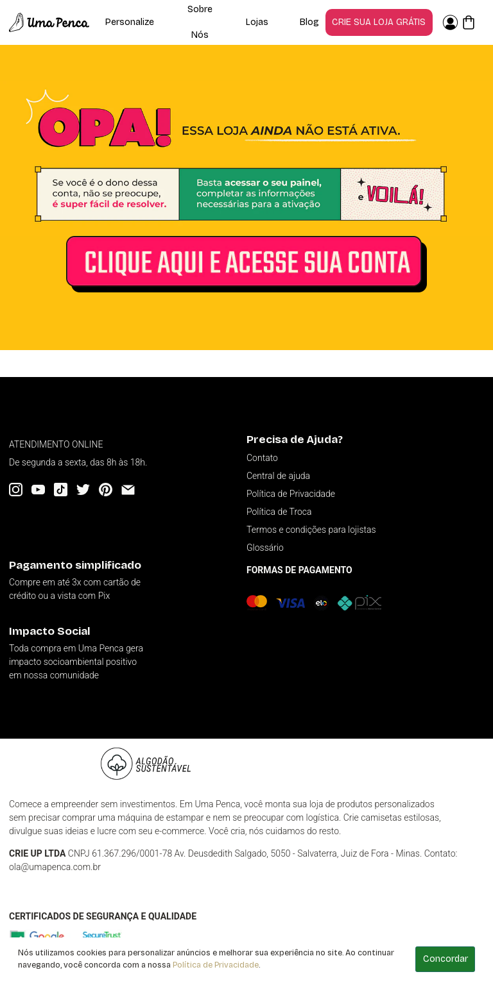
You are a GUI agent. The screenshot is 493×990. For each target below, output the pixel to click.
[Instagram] (15, 489)
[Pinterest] (105, 489)
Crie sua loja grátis (379, 22)
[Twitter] (83, 489)
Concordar (445, 958)
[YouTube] (38, 489)
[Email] (128, 489)
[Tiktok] (60, 489)
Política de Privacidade (216, 964)
